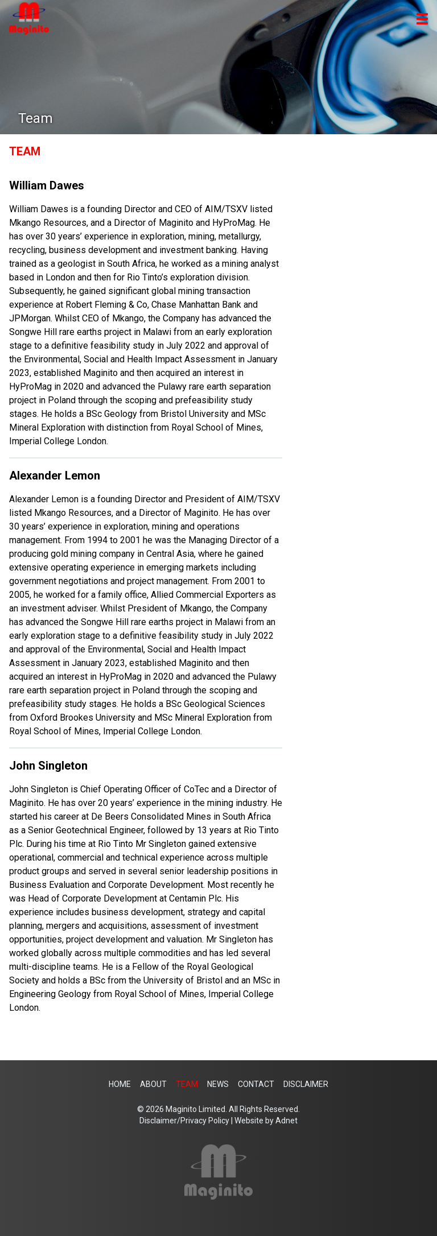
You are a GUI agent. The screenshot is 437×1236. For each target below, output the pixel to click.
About (153, 1084)
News (218, 1084)
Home (120, 1084)
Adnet (286, 1120)
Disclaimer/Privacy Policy (184, 1120)
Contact (256, 1084)
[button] (422, 18)
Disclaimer (305, 1084)
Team (187, 1084)
